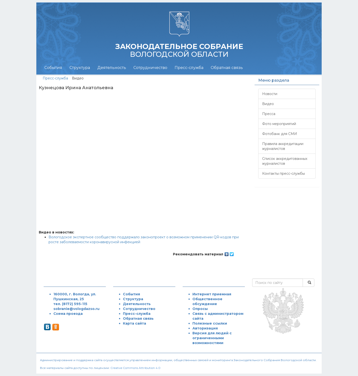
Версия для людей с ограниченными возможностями (212, 338)
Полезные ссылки (209, 323)
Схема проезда (68, 313)
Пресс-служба (189, 67)
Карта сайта (134, 323)
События (53, 67)
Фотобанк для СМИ (279, 134)
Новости (269, 94)
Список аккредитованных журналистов (284, 161)
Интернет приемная (211, 294)
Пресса (268, 114)
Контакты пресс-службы (283, 173)
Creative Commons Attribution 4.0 (135, 368)
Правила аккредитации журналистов (282, 146)
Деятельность (111, 67)
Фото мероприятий (279, 124)
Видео (268, 104)
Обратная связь (227, 67)
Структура (80, 67)
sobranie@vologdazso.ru (76, 309)
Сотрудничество (150, 67)
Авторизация (205, 328)
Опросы (200, 309)
